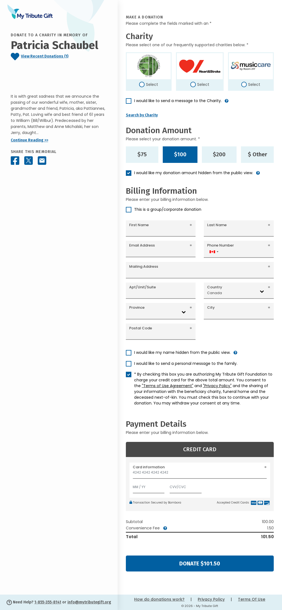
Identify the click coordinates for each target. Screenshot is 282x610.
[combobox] (213, 251)
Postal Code (140, 328)
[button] (226, 103)
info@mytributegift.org (89, 602)
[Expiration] (149, 485)
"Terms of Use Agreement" (167, 386)
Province (137, 307)
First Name (139, 225)
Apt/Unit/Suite (142, 287)
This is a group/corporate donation (167, 209)
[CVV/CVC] (186, 485)
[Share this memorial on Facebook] (15, 160)
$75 (142, 154)
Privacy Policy (211, 599)
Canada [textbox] (214, 293)
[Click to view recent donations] (59, 56)
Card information (149, 467)
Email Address (142, 245)
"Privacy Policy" (217, 386)
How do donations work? (159, 599)
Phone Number (220, 245)
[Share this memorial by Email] (42, 160)
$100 (180, 154)
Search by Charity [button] (142, 115)
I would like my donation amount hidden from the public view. (193, 173)
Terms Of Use (251, 599)
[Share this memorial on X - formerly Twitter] (28, 160)
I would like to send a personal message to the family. (185, 363)
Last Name (217, 225)
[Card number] (200, 474)
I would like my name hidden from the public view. (182, 352)
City (211, 307)
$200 (219, 154)
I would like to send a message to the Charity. (178, 100)
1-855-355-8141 (47, 602)
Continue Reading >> (29, 140)
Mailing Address (143, 266)
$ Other (257, 154)
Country (214, 287)
